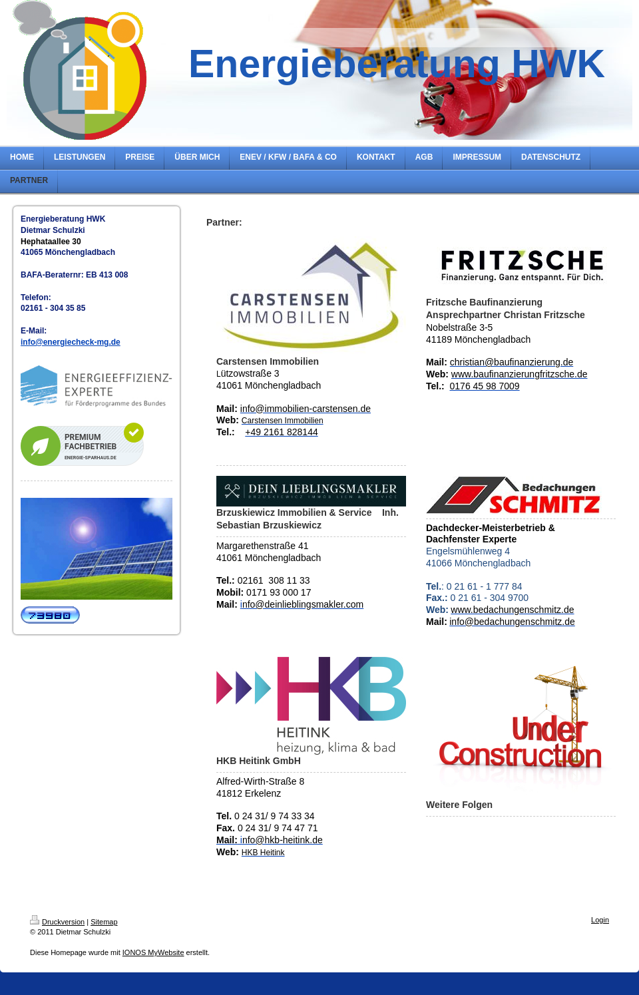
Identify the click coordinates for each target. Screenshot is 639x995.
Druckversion (57, 922)
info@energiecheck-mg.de (70, 342)
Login (600, 920)
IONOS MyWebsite (153, 952)
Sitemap (104, 922)
